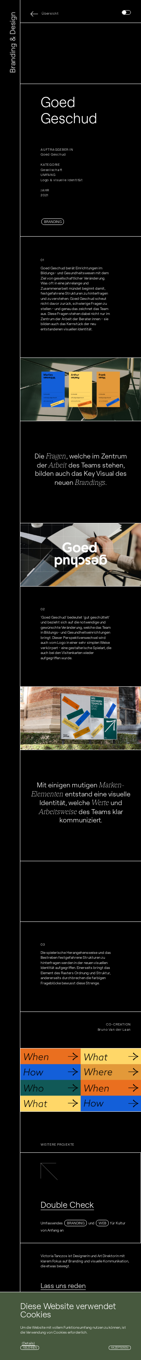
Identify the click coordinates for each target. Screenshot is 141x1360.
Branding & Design (13, 42)
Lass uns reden (63, 1286)
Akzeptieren (119, 1347)
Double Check (67, 1205)
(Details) (28, 1343)
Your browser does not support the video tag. (80, 53)
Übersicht (50, 13)
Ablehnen (30, 1347)
